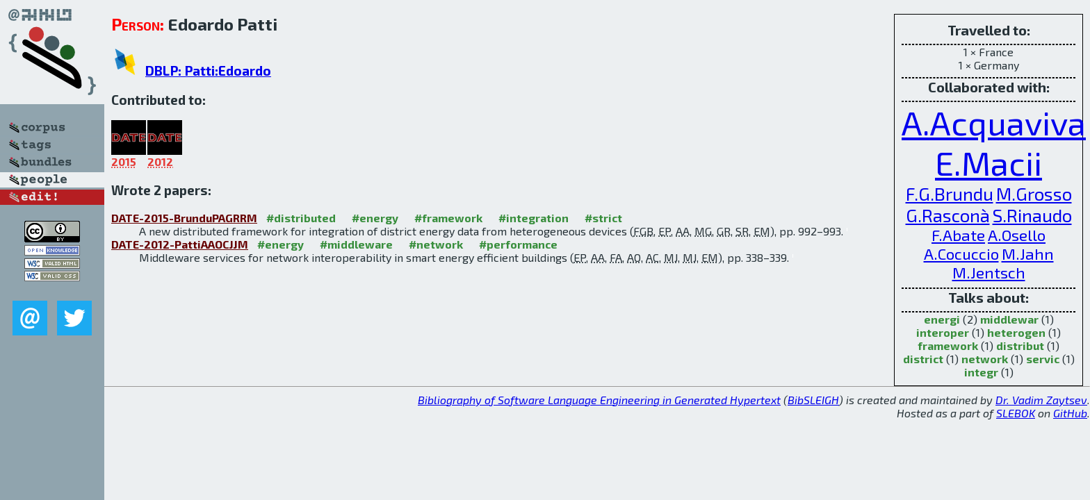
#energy (375, 217)
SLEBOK (1015, 412)
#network (436, 244)
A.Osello (1017, 235)
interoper (942, 332)
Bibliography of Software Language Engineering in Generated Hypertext (599, 399)
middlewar (1009, 319)
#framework (448, 217)
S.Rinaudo (1032, 215)
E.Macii (988, 162)
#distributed (301, 217)
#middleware (356, 244)
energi (942, 319)
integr (981, 371)
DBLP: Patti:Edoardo (208, 70)
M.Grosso (1034, 193)
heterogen (1016, 332)
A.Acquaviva (994, 122)
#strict (603, 217)
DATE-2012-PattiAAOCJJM (179, 244)
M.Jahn (1028, 253)
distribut (1020, 345)
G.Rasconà (948, 215)
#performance (518, 244)
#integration (533, 217)
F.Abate (958, 235)
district (923, 358)
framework (948, 345)
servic (1042, 358)
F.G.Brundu (949, 193)
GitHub (1070, 412)
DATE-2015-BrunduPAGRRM (184, 217)
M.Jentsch (988, 272)
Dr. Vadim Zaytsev (1041, 399)
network (984, 358)
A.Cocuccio (961, 253)
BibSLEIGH (813, 399)
